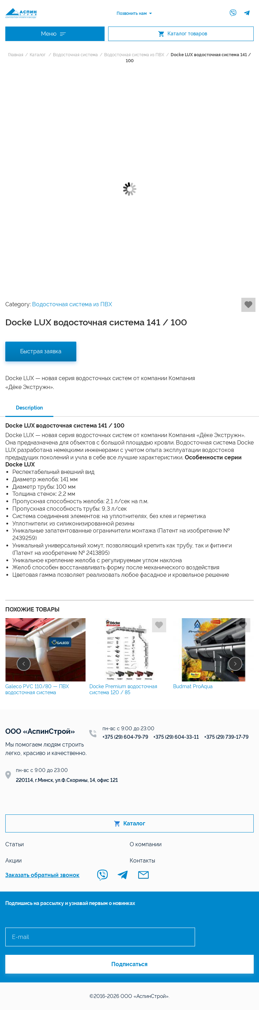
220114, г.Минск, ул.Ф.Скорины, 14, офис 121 (67, 780)
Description (29, 408)
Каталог (38, 54)
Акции (13, 860)
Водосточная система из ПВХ (134, 54)
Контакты (142, 860)
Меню (53, 33)
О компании (145, 844)
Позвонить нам (132, 13)
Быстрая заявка (40, 351)
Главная (15, 54)
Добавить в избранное (248, 305)
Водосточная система (75, 54)
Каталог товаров (182, 34)
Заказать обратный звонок (42, 875)
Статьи (14, 844)
